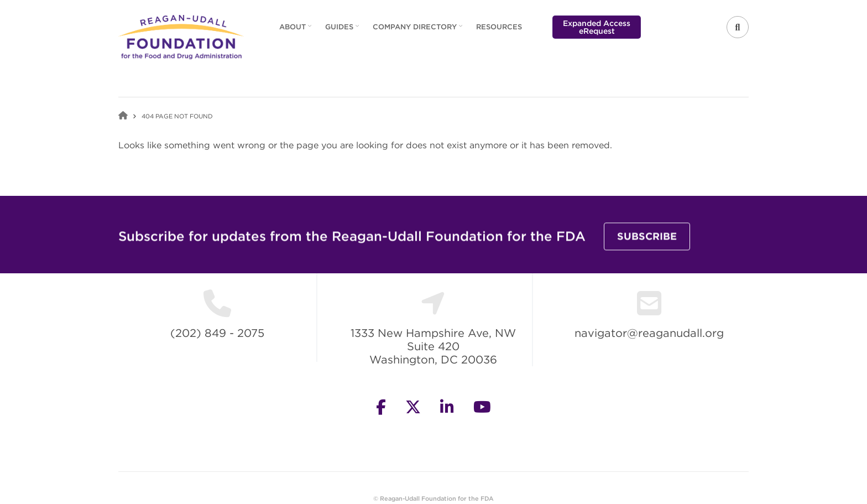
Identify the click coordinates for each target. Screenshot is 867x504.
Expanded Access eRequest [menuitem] (596, 27)
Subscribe (647, 242)
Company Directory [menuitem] (419, 30)
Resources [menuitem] (499, 27)
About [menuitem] (296, 30)
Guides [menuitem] (343, 30)
